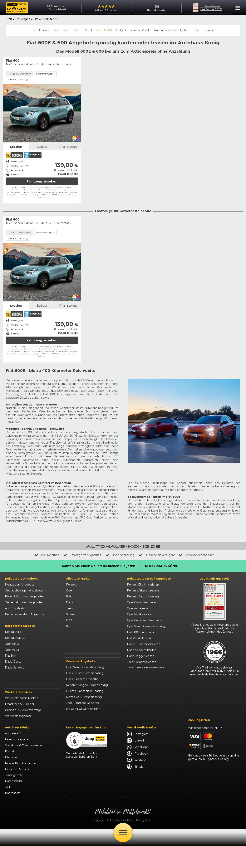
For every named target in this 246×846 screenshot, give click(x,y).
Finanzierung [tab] (68, 146)
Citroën (71, 638)
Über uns (11, 774)
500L (77, 30)
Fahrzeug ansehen (42, 181)
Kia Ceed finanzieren (141, 697)
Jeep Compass (15, 673)
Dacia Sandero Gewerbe (82, 697)
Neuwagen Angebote (19, 584)
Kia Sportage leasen (140, 703)
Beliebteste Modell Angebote (149, 578)
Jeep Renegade (16, 679)
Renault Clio (13, 632)
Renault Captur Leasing (143, 596)
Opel (69, 590)
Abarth (70, 644)
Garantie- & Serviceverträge (23, 726)
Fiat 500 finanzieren (140, 632)
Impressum (13, 809)
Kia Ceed (11, 697)
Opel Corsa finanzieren (142, 602)
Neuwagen (22, 19)
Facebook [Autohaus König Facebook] (137, 770)
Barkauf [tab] (42, 146)
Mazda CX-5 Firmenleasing (84, 715)
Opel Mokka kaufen (140, 614)
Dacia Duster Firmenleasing (84, 691)
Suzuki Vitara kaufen (140, 674)
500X (88, 30)
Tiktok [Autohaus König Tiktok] (135, 783)
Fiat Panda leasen (139, 638)
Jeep (69, 608)
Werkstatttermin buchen (21, 715)
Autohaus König (17, 744)
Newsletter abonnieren (20, 780)
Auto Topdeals (14, 608)
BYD (69, 620)
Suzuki (70, 614)
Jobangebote (14, 792)
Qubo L (185, 30)
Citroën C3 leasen (138, 721)
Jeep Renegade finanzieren (145, 668)
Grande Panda (140, 30)
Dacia (70, 602)
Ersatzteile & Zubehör (19, 720)
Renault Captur (15, 637)
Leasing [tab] (16, 146)
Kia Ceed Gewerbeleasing (83, 727)
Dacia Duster (13, 661)
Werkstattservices (18, 709)
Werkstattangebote (18, 732)
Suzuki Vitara (13, 685)
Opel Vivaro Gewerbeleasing (85, 685)
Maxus (70, 662)
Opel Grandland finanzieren (145, 620)
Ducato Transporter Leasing (84, 709)
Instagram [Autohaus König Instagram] (138, 750)
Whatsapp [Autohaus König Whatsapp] (138, 763)
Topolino (208, 30)
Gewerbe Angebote (80, 679)
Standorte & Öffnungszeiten (24, 762)
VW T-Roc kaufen (139, 709)
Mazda (70, 632)
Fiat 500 (10, 655)
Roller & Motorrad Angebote (24, 596)
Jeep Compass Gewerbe (82, 721)
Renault (71, 584)
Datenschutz (13, 798)
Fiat (35, 19)
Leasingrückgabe (16, 756)
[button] (237, 8)
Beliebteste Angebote (21, 578)
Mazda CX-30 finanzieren (144, 715)
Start (9, 19)
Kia (68, 626)
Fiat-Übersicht (41, 30)
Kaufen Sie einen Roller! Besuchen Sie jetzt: (98, 566)
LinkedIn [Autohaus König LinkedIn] (136, 757)
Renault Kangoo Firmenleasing (87, 703)
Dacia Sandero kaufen (141, 650)
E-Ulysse (121, 30)
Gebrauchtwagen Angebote (24, 590)
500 (57, 30)
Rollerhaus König (161, 566)
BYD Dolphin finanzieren (143, 686)
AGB (8, 803)
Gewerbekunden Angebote (23, 602)
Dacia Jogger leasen (140, 656)
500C (67, 30)
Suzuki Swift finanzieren (143, 680)
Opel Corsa (12, 643)
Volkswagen (74, 656)
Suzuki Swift (13, 691)
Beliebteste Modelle (20, 626)
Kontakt (10, 768)
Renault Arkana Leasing (143, 590)
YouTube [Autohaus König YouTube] (136, 777)
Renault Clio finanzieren (143, 584)
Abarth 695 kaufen (139, 727)
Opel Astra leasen (138, 608)
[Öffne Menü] (123, 832)
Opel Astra (12, 649)
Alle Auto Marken (78, 578)
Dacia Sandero (14, 667)
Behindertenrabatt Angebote (24, 614)
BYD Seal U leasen (139, 691)
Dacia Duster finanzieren (143, 644)
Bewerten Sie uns (17, 786)
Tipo (196, 30)
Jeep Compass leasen (141, 662)
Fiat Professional (77, 650)
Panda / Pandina (165, 30)
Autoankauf (13, 750)
